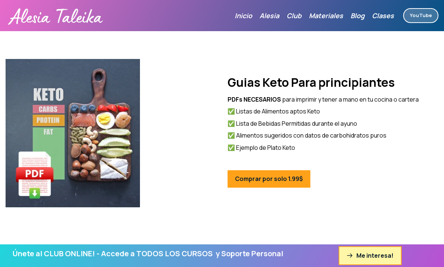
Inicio (243, 15)
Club (294, 15)
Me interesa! (370, 255)
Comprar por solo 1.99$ (269, 179)
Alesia (269, 15)
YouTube (421, 15)
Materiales (326, 15)
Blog (357, 15)
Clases (383, 15)
